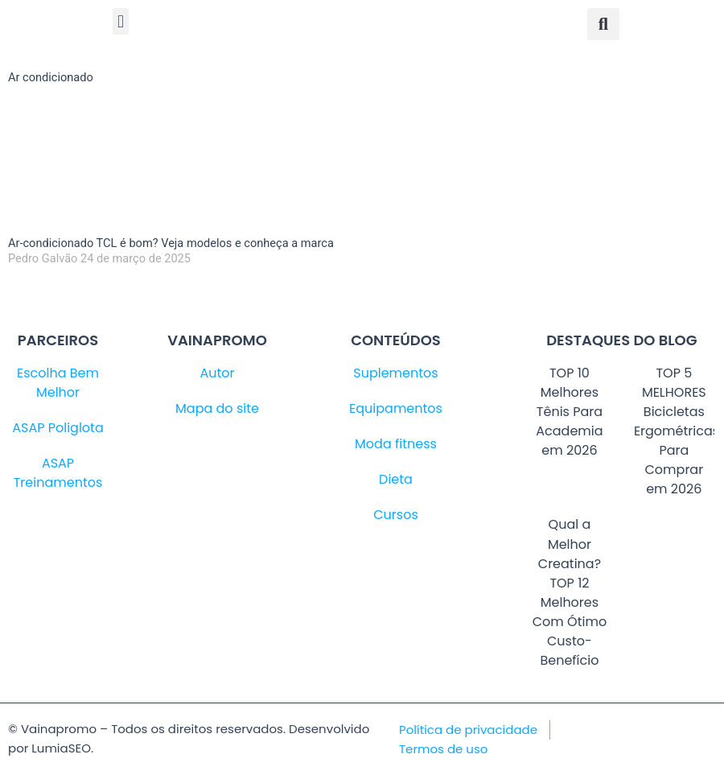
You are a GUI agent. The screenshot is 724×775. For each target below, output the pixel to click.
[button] (120, 21)
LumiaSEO (61, 748)
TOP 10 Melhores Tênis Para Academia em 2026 (569, 412)
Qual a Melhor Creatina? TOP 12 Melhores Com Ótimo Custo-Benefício (570, 592)
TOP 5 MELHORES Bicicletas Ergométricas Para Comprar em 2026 (676, 431)
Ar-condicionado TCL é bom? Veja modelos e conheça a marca (171, 243)
